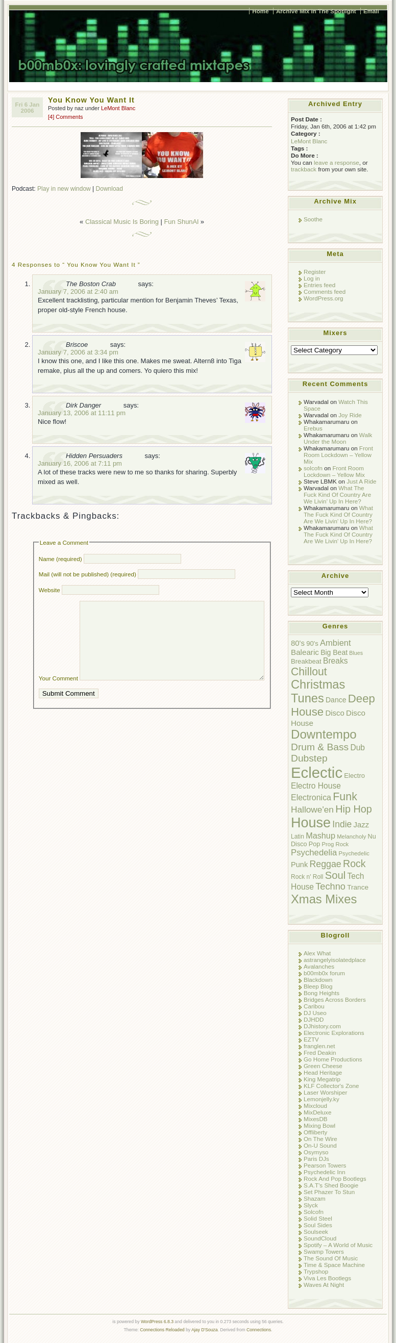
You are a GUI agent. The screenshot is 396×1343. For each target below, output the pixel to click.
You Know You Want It (91, 100)
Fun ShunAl (181, 221)
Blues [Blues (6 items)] (356, 653)
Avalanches (319, 966)
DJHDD (314, 1019)
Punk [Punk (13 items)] (299, 864)
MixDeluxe (317, 1112)
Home (260, 11)
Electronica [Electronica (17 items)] (311, 797)
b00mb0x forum (324, 973)
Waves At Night (324, 1284)
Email (371, 11)
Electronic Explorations (334, 1032)
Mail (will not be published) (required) (87, 574)
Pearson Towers (325, 1165)
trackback (303, 169)
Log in (312, 278)
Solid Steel (318, 1218)
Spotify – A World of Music (338, 1244)
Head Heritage (323, 1072)
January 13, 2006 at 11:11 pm (82, 413)
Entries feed (319, 285)
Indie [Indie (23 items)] (342, 824)
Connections (258, 1329)
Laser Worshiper (325, 1092)
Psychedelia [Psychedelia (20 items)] (314, 852)
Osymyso (316, 1152)
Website (49, 590)
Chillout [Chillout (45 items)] (309, 671)
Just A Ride (361, 481)
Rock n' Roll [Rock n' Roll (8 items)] (307, 876)
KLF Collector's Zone (331, 1085)
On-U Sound (320, 1145)
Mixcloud (315, 1105)
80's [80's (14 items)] (298, 643)
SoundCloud (320, 1238)
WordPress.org (323, 298)
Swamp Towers (324, 1251)
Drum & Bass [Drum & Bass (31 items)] (320, 747)
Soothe (313, 219)
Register (315, 271)
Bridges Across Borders (335, 999)
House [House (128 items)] (311, 822)
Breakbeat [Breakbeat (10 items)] (306, 661)
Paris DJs (316, 1158)
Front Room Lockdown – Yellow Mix (338, 455)
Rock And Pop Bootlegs (335, 1178)
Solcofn (314, 1211)
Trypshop (316, 1271)
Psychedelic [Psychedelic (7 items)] (354, 853)
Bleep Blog (318, 986)
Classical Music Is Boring (122, 221)
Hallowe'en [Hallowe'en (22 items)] (312, 809)
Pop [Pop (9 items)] (314, 844)
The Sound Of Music (331, 1258)
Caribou (314, 1006)
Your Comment (58, 693)
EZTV (311, 1039)
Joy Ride (349, 415)
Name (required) (60, 558)
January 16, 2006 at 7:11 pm (80, 463)
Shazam (315, 1198)
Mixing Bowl (319, 1125)
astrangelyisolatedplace (335, 959)
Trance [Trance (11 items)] (357, 887)
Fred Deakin (320, 1052)
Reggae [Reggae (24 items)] (325, 864)
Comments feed (324, 291)
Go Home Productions (333, 1059)
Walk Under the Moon (338, 438)
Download (109, 188)
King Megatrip (322, 1079)
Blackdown (318, 979)
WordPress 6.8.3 (157, 1321)
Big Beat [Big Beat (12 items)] (334, 652)
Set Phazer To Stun (329, 1191)
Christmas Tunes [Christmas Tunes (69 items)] (318, 691)
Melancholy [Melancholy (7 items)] (351, 836)
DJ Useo (315, 1012)
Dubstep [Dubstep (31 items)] (309, 758)
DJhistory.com (322, 1026)
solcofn (313, 468)
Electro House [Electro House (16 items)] (316, 785)
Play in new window (64, 188)
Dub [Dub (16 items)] (357, 747)
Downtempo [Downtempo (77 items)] (324, 734)
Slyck (311, 1205)
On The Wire (320, 1138)
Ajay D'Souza (204, 1329)
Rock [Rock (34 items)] (354, 863)
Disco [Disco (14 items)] (334, 712)
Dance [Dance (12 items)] (336, 700)
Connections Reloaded (162, 1329)
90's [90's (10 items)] (312, 643)
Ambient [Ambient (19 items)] (335, 642)
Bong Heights (321, 993)
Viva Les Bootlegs (327, 1278)
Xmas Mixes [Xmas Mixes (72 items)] (324, 899)
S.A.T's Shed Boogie (331, 1185)
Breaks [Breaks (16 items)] (335, 660)
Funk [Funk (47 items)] (345, 797)
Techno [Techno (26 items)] (330, 886)
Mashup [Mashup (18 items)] (320, 835)
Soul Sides (318, 1225)
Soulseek (316, 1231)
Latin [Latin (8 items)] (297, 836)
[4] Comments (65, 117)
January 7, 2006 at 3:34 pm (78, 352)
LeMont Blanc (118, 108)
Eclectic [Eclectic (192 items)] (316, 772)
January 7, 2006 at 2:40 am (78, 291)
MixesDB (316, 1119)
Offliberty (315, 1132)
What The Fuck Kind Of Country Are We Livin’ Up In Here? (337, 494)
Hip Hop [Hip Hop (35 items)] (353, 809)
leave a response (336, 162)
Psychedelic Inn (324, 1172)
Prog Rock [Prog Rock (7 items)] (335, 844)
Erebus (313, 428)
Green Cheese (323, 1065)
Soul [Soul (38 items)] (335, 875)
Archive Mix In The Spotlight (316, 11)
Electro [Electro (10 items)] (354, 775)
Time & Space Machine (334, 1264)
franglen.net (319, 1046)
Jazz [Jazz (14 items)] (361, 824)
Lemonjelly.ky (321, 1099)
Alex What (317, 953)
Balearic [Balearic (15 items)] (305, 652)
